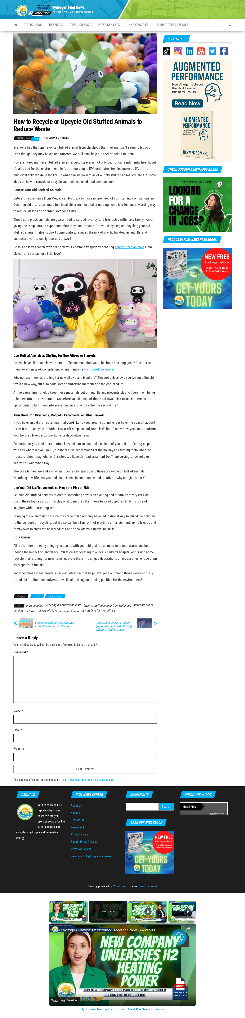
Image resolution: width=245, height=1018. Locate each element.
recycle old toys (47, 610)
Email (17, 730)
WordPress (120, 886)
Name (18, 711)
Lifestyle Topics (55, 596)
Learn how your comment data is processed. (88, 780)
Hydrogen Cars (110, 25)
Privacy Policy (79, 834)
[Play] (148, 911)
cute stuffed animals (129, 247)
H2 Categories (139, 25)
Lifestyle (37, 596)
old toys (30, 611)
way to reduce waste (98, 369)
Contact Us (77, 820)
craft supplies (34, 606)
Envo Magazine (148, 886)
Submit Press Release (84, 842)
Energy (213, 813)
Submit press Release (172, 25)
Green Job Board (80, 25)
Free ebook (55, 25)
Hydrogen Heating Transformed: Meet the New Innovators (108, 930)
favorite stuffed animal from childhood (107, 606)
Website (18, 749)
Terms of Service (81, 849)
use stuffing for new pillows (98, 610)
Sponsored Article (57, 137)
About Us (76, 805)
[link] (55, 929)
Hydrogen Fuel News (68, 7)
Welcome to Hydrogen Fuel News (91, 856)
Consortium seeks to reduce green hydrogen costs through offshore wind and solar (114, 626)
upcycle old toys (69, 611)
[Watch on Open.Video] (64, 1000)
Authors (75, 813)
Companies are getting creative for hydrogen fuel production (54, 624)
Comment (20, 652)
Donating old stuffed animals (63, 605)
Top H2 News (33, 25)
